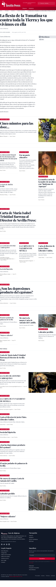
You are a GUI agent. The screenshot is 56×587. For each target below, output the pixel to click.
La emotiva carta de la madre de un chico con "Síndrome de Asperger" (47, 183)
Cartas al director (21, 10)
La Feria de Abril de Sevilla (6, 185)
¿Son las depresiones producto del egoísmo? (12, 446)
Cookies (43, 575)
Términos (48, 575)
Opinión (13, 10)
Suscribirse (42, 558)
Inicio (1, 10)
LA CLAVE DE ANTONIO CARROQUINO (8, 247)
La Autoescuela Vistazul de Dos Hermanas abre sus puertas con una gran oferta (8, 157)
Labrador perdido (45, 332)
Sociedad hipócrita (6, 269)
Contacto (3, 562)
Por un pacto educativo (24, 156)
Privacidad (37, 575)
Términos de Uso (5, 558)
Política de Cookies (5, 556)
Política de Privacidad (6, 554)
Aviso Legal (3, 560)
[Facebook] (1, 544)
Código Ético (4, 552)
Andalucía (31, 8)
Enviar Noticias (32, 569)
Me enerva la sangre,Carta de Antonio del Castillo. (27, 320)
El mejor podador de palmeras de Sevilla (7, 319)
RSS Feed (31, 541)
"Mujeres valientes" (6, 335)
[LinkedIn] (9, 544)
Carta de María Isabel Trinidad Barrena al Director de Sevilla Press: (13, 357)
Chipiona (24, 8)
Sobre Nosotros (4, 550)
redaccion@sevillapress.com (15, 576)
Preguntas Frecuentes (34, 567)
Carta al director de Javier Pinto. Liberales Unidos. (46, 248)
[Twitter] (4, 544)
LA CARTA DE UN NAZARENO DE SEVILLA (26, 248)
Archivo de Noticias (33, 539)
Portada (7, 10)
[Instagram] (6, 544)
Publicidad (31, 565)
